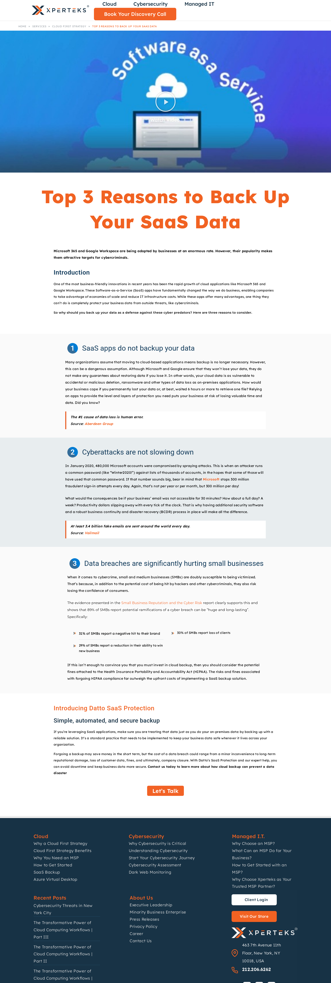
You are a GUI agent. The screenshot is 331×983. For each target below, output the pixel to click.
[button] (165, 101)
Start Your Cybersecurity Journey (162, 857)
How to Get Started (53, 864)
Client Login (256, 899)
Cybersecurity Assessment (155, 864)
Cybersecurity (150, 4)
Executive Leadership (151, 904)
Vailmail (92, 533)
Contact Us (141, 940)
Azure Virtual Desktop (55, 879)
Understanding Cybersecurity (158, 850)
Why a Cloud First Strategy (60, 843)
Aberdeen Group (99, 424)
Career (136, 933)
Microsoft (212, 479)
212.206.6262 (256, 969)
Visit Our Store (254, 916)
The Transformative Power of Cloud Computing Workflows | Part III (63, 929)
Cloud (109, 4)
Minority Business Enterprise (158, 912)
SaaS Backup (47, 872)
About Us (141, 898)
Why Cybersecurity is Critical (157, 843)
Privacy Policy (143, 926)
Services (39, 26)
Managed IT (199, 4)
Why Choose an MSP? (253, 843)
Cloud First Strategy (69, 26)
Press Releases (144, 919)
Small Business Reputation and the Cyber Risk (161, 603)
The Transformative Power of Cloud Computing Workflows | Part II (63, 954)
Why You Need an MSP (56, 857)
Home (22, 26)
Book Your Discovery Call (135, 14)
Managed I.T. (248, 836)
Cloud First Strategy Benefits (63, 850)
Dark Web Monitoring (150, 872)
